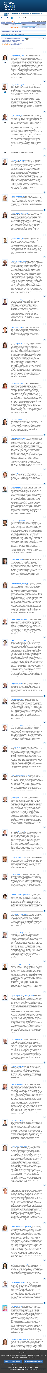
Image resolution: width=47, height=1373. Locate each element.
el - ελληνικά (16, 13)
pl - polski (36, 13)
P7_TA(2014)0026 (41, 26)
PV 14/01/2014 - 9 (15, 26)
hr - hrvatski (23, 13)
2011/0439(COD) (11, 21)
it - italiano (25, 13)
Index (4, 17)
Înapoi (10, 17)
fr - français (19, 13)
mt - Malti (32, 13)
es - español (6, 13)
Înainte (14, 17)
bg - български (5, 13)
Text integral (23, 17)
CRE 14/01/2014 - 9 (16, 27)
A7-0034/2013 (5, 26)
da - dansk (10, 13)
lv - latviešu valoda (27, 13)
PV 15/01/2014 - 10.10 (27, 26)
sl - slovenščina (43, 13)
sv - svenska (6, 15)
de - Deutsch (12, 13)
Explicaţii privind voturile (28, 27)
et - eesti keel (14, 13)
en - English (17, 13)
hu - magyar (30, 13)
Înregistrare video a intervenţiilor (36, 38)
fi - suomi (5, 15)
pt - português (38, 13)
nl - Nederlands (34, 13)
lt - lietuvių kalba (28, 13)
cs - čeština (8, 13)
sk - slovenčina (41, 13)
